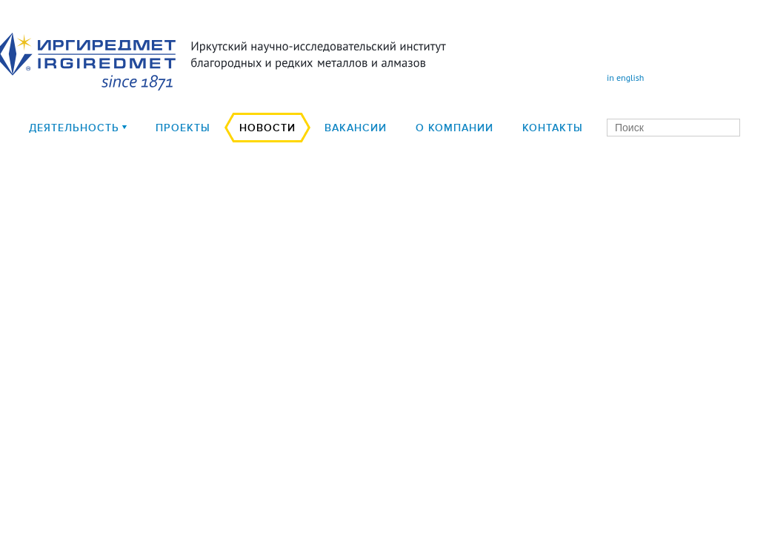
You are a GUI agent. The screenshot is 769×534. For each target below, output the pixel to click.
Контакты (552, 128)
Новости (267, 128)
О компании (454, 128)
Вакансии (355, 128)
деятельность (74, 128)
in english (625, 77)
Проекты (183, 128)
